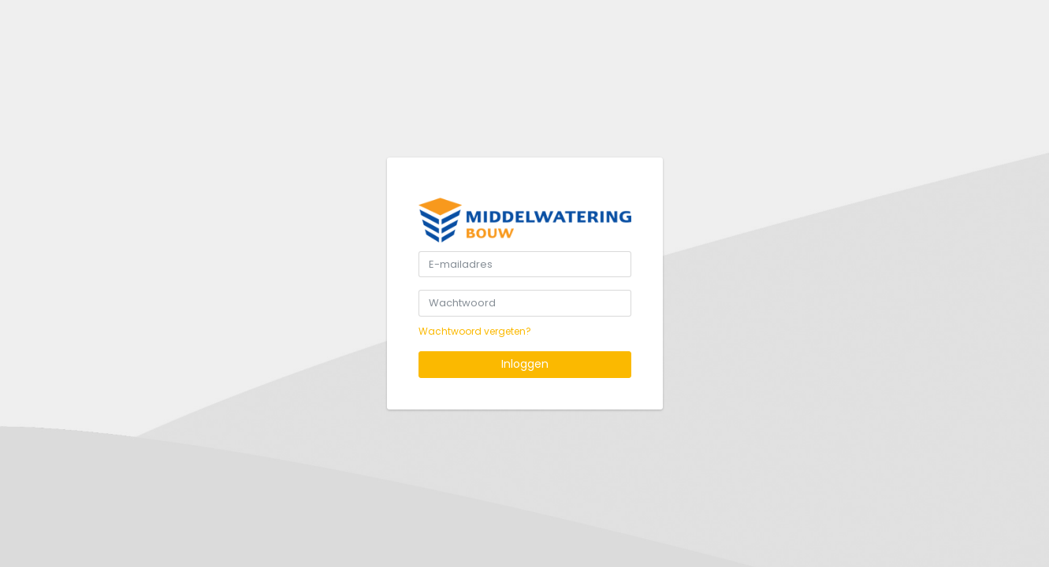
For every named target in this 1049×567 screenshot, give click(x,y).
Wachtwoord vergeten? (474, 331)
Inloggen (525, 364)
